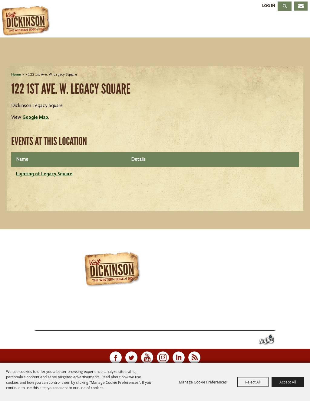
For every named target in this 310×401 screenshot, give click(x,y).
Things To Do (76, 25)
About (288, 25)
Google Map (35, 117)
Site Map (221, 323)
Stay (164, 25)
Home (16, 74)
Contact (194, 323)
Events (128, 25)
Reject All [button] (253, 382)
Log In (268, 6)
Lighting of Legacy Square (44, 174)
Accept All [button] (287, 382)
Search (285, 6)
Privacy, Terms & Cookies (266, 323)
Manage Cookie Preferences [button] (203, 382)
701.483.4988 (171, 311)
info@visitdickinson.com (234, 311)
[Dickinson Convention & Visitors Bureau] (27, 21)
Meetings (244, 25)
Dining (200, 25)
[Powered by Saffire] (267, 341)
